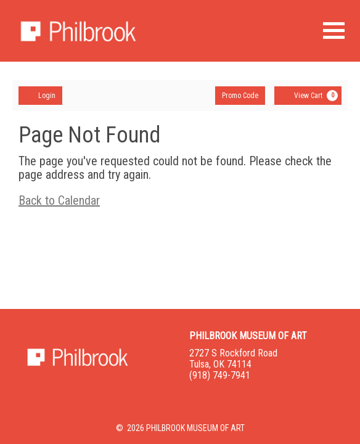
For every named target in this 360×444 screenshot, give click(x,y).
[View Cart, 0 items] (308, 95)
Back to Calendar (59, 200)
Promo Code (240, 95)
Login (40, 95)
